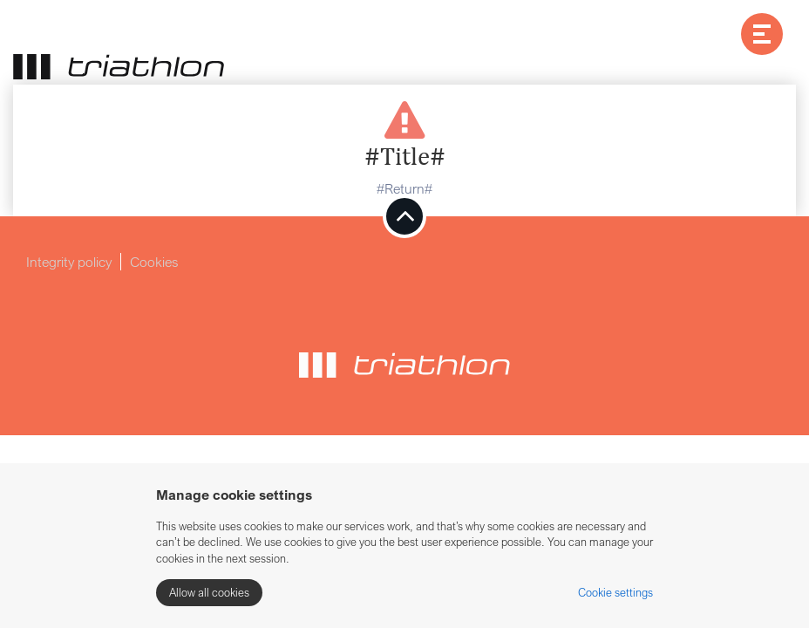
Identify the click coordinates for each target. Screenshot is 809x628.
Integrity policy (69, 261)
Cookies (154, 261)
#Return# (404, 188)
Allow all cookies (209, 592)
